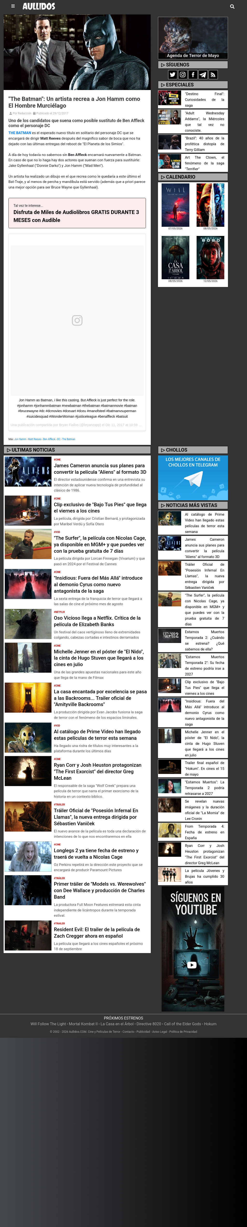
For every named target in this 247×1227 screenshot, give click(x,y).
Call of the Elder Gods (182, 1018)
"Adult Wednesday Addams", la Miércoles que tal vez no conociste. (204, 116)
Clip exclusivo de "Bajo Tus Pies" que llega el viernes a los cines (98, 513)
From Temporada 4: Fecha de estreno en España (204, 826)
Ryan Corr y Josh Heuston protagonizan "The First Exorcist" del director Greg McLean (97, 790)
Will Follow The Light (48, 1018)
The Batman (68, 439)
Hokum (210, 1018)
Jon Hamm (20, 439)
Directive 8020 (149, 1018)
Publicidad (143, 1026)
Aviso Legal (159, 1026)
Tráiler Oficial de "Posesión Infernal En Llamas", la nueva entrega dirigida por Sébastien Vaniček (100, 836)
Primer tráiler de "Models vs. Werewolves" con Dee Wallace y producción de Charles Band (92, 909)
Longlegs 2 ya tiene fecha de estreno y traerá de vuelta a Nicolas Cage (100, 873)
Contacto (128, 1026)
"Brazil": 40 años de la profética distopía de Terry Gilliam (204, 135)
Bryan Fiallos (69, 425)
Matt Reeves (34, 439)
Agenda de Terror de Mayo (192, 55)
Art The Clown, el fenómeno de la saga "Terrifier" (204, 154)
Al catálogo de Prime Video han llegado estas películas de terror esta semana (98, 750)
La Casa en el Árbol (117, 1018)
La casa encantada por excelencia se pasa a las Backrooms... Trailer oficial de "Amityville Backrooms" (99, 710)
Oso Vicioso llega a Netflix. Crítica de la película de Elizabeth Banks (98, 634)
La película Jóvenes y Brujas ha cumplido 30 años (204, 871)
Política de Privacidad (183, 1026)
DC (58, 439)
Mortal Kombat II (83, 1018)
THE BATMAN (19, 133)
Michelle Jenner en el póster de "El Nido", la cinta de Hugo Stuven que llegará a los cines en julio (95, 670)
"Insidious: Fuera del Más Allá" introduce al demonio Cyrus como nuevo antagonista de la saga (94, 597)
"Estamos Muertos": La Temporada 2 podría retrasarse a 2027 (204, 782)
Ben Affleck (49, 439)
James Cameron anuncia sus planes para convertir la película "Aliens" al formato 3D (97, 471)
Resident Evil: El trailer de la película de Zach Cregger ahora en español (97, 952)
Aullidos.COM (78, 1026)
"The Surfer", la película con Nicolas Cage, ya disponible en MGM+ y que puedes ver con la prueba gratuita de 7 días (100, 554)
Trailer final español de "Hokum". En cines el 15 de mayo (204, 763)
